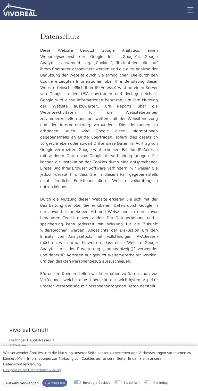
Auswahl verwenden (22, 383)
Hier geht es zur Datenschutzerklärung (32, 370)
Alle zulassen (54, 383)
